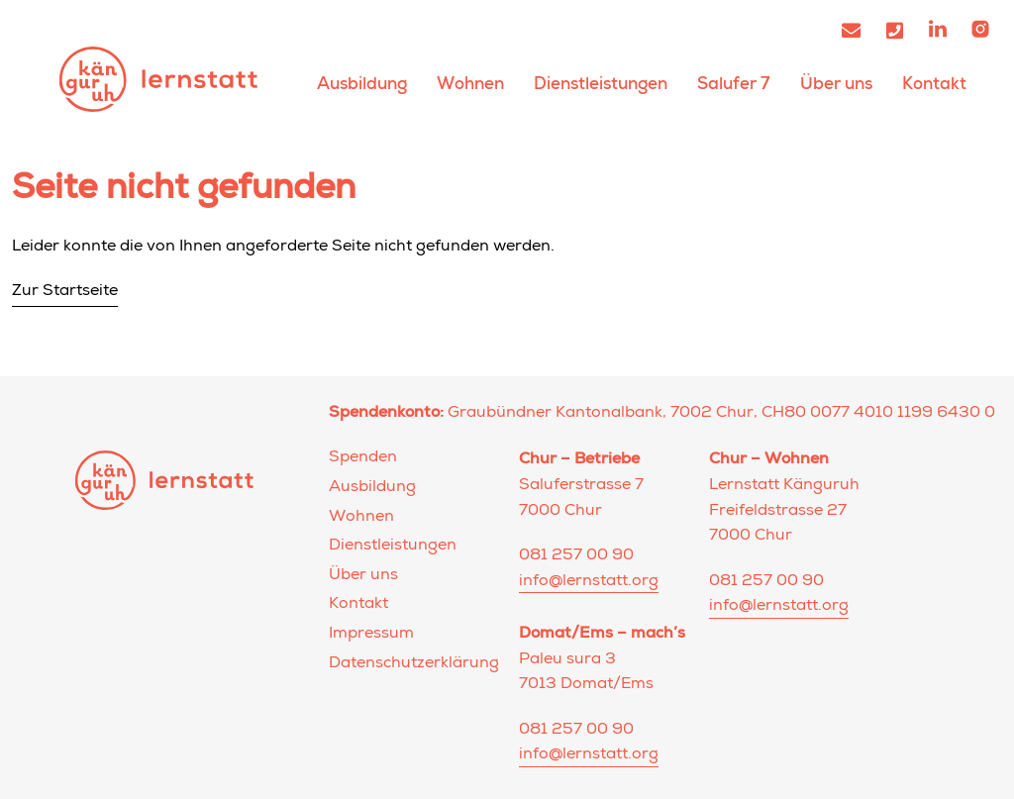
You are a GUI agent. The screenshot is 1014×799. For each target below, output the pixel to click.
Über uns (836, 83)
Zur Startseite (65, 292)
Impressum (371, 635)
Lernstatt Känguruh (158, 79)
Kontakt (934, 83)
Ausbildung (362, 83)
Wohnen (470, 83)
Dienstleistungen (600, 83)
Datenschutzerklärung (414, 664)
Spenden (363, 458)
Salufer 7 (733, 83)
